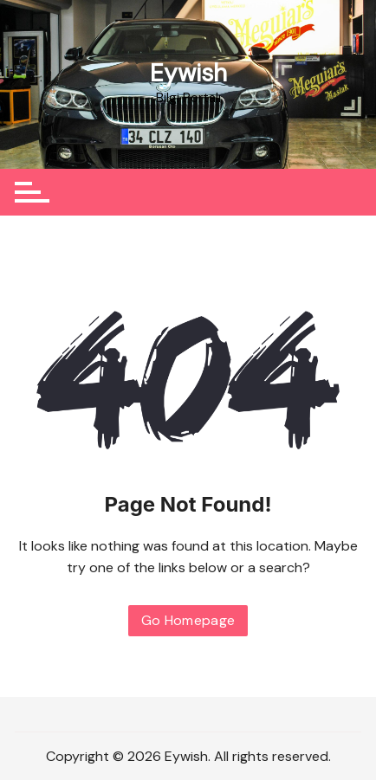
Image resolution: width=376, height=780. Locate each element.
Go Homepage (188, 620)
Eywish (188, 73)
